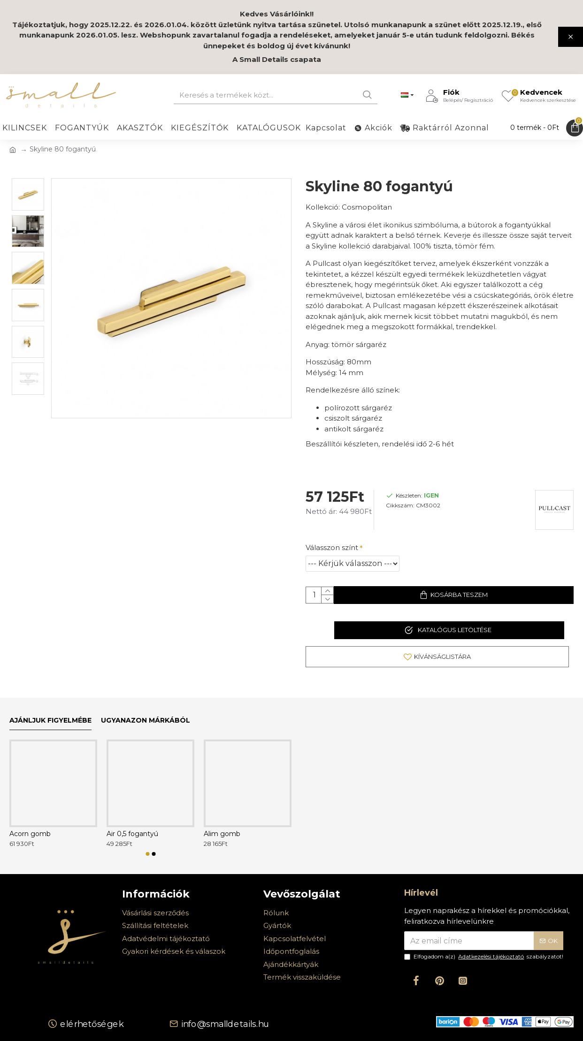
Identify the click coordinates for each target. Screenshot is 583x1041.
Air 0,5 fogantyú (132, 834)
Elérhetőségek (92, 1023)
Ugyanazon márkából (145, 720)
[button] (147, 854)
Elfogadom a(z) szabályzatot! (483, 956)
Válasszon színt (332, 538)
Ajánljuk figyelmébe (50, 720)
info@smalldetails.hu (224, 1023)
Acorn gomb (30, 834)
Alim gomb (222, 834)
